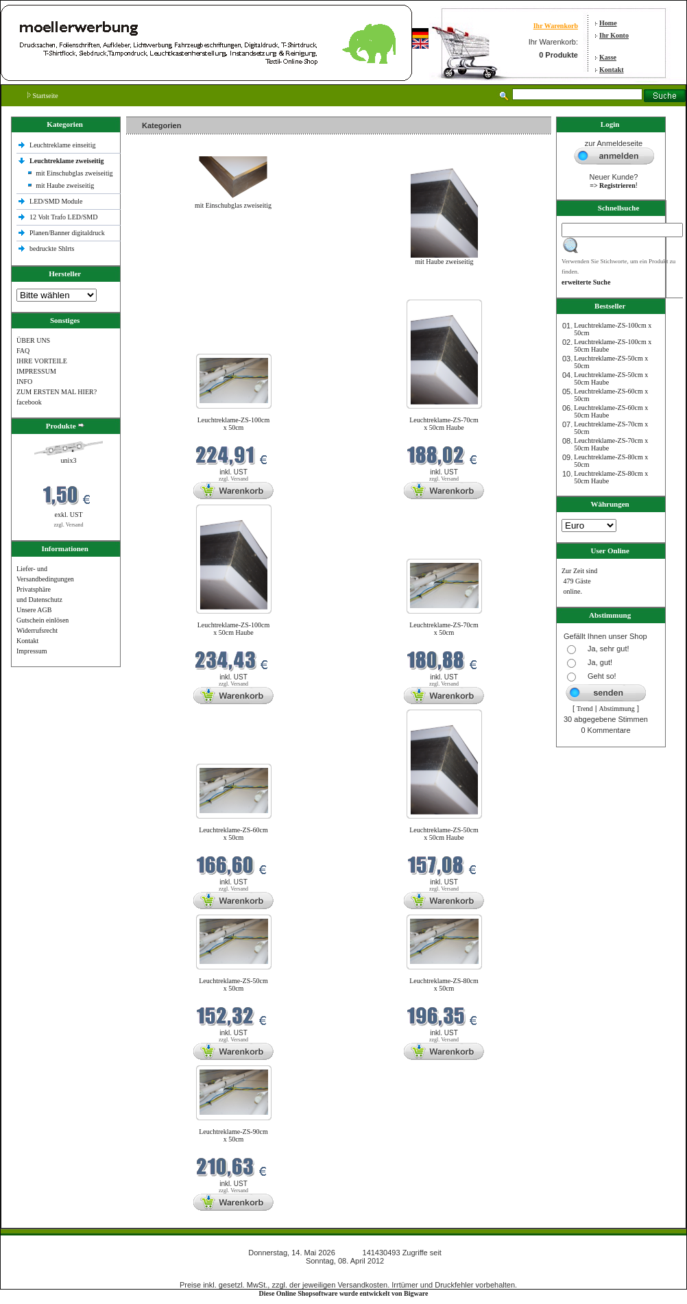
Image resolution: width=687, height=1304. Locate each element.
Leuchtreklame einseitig (63, 145)
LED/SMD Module (56, 201)
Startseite (42, 95)
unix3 (69, 460)
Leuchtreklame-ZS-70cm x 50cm (444, 628)
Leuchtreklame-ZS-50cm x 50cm (233, 984)
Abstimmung (617, 708)
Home (608, 23)
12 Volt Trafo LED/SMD (63, 217)
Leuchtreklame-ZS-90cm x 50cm (233, 1135)
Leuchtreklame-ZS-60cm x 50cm (233, 833)
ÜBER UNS (33, 340)
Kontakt (611, 69)
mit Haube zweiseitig (65, 185)
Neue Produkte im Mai (161, 291)
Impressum (31, 651)
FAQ (22, 350)
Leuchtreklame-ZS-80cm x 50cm (444, 984)
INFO (24, 381)
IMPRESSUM (36, 371)
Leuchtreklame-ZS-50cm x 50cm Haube (444, 833)
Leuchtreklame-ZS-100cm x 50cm (233, 423)
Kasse (607, 57)
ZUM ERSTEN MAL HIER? (56, 392)
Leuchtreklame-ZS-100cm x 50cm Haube (233, 628)
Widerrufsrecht (37, 630)
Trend (585, 708)
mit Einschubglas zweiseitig (74, 173)
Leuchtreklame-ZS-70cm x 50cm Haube (444, 423)
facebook (29, 402)
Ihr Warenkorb (555, 25)
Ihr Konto (614, 35)
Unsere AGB (33, 610)
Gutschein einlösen (42, 620)
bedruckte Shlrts (51, 248)
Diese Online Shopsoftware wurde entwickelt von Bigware (344, 1293)
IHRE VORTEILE (41, 361)
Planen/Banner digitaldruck (67, 233)
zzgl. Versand (69, 525)
